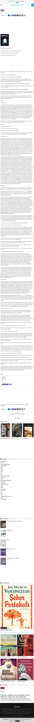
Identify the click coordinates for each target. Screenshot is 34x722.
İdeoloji (2, 478)
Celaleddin (14, 438)
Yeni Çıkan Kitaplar (4, 499)
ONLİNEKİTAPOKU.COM (17, 5)
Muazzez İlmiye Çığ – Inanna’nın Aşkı (13, 558)
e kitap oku (8, 404)
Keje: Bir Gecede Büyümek (5, 438)
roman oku (26, 404)
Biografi (2, 467)
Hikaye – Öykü (3, 477)
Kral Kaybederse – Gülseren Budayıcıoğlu (7, 681)
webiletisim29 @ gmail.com (19, 715)
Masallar (2, 486)
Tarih (1, 494)
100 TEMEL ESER (3, 461)
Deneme (2, 470)
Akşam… (8, 539)
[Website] (11, 384)
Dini (1, 473)
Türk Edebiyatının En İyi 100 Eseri (6, 496)
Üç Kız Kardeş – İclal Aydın (5, 657)
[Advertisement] (17, 26)
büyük (5, 189)
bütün (15, 285)
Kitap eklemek (13, 700)
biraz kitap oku (3, 404)
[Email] (9, 384)
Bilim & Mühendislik (4, 465)
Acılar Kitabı (25, 438)
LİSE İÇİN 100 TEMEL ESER (5, 484)
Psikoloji (2, 487)
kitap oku (16, 404)
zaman (25, 191)
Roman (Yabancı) (3, 489)
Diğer (1, 471)
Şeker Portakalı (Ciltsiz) (6, 630)
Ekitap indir (2, 691)
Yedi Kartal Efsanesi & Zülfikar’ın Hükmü (17, 413)
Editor (3, 381)
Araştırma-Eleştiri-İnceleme (5, 464)
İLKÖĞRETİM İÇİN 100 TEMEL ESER (6, 480)
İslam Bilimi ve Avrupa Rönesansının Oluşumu (14, 521)
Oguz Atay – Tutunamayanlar (22, 657)
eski (24, 108)
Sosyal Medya (4, 684)
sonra (29, 152)
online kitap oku (21, 404)
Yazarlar (2, 497)
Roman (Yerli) (3, 490)
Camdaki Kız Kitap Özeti (21, 681)
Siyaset (2, 493)
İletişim (16, 1)
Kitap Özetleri (3, 483)
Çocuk (1, 468)
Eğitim (2, 474)
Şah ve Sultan (17, 418)
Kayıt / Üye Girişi (11, 1)
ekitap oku (12, 404)
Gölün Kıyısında (9, 530)
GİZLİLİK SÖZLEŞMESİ (21, 1)
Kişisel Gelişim (3, 481)
